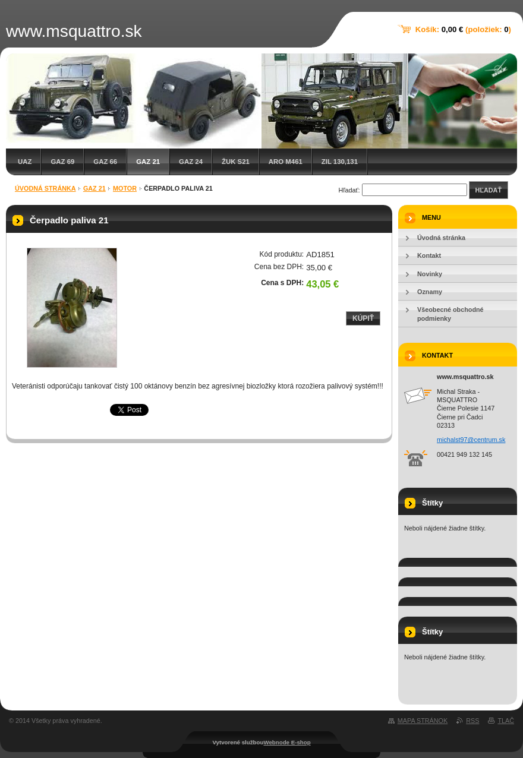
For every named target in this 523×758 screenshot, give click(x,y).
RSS (472, 720)
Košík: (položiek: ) (463, 29)
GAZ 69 (62, 161)
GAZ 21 (148, 161)
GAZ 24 (191, 161)
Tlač (505, 720)
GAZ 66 (105, 161)
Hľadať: (349, 190)
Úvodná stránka (45, 188)
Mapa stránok (423, 720)
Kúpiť (363, 318)
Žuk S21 (236, 161)
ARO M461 (286, 161)
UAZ (24, 161)
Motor (125, 188)
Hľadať (488, 190)
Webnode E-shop (286, 742)
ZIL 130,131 (340, 161)
